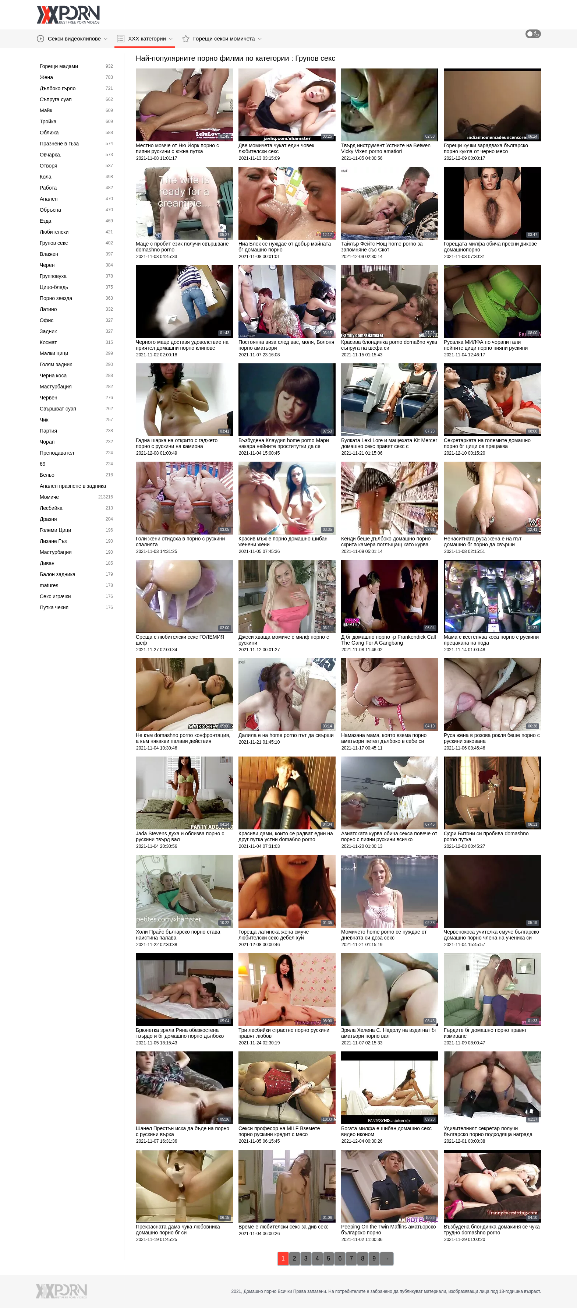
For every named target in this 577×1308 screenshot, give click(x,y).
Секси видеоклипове (72, 38)
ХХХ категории (145, 38)
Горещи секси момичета (222, 38)
